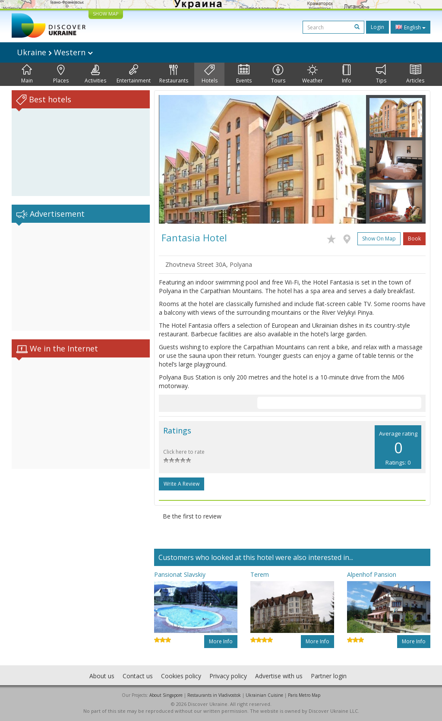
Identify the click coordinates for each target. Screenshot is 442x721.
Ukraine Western (55, 52)
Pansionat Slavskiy (179, 574)
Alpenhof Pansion (371, 574)
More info (221, 641)
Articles (415, 74)
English (410, 27)
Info (346, 74)
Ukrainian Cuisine (264, 695)
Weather (312, 74)
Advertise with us (279, 676)
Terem (259, 574)
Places (61, 74)
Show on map (379, 238)
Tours (278, 74)
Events (244, 74)
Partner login (329, 676)
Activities (95, 74)
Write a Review (181, 483)
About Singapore (166, 695)
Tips (381, 74)
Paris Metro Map (304, 695)
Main (27, 74)
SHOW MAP (106, 13)
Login (377, 27)
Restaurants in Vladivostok (214, 695)
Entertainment (134, 74)
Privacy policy (228, 676)
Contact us (138, 676)
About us (101, 676)
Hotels (210, 74)
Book (414, 238)
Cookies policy (181, 676)
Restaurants (173, 74)
